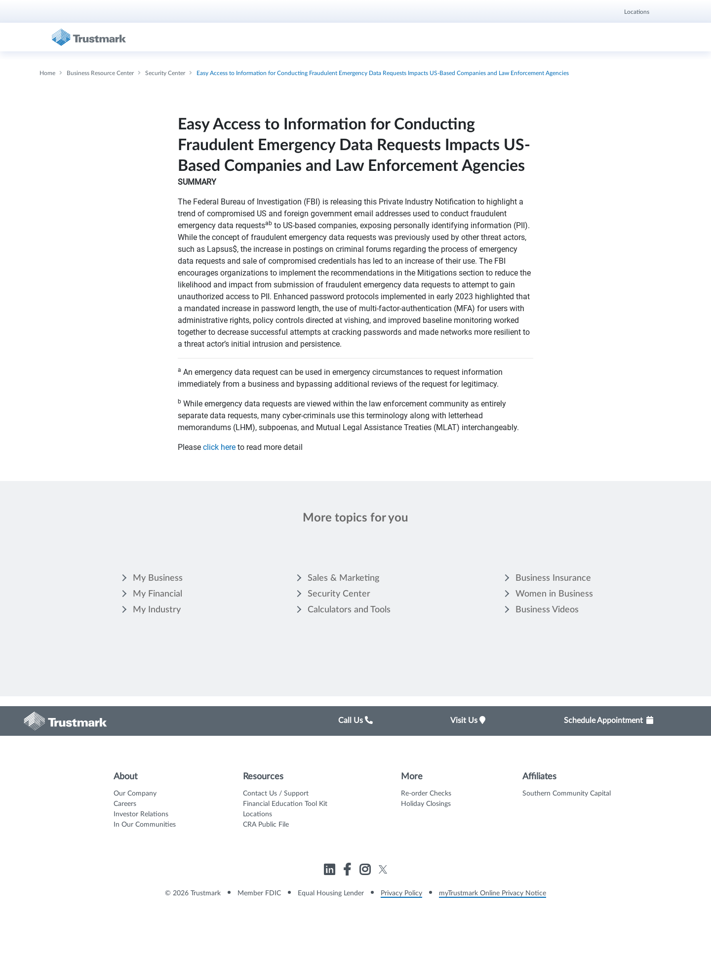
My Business (158, 578)
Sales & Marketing (343, 578)
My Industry (157, 609)
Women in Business (554, 594)
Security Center (339, 594)
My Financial (157, 594)
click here (219, 447)
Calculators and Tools (349, 609)
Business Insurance (553, 578)
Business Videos (547, 609)
